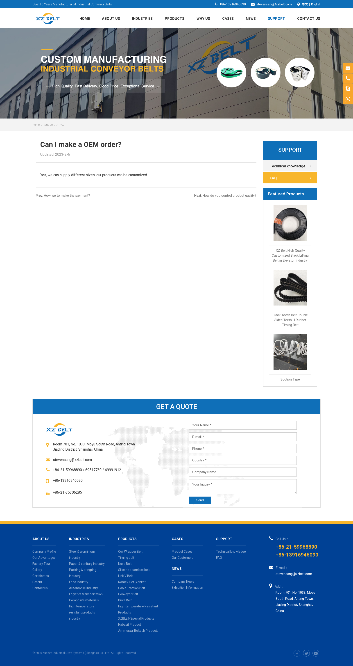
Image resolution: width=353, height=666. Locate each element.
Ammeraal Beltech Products (138, 630)
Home (84, 18)
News (251, 18)
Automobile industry (83, 588)
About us (111, 18)
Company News (183, 581)
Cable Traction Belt (131, 588)
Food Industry (78, 582)
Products (174, 18)
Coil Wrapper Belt (130, 551)
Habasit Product (129, 624)
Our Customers (182, 557)
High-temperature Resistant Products (138, 609)
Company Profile (44, 551)
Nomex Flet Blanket (132, 582)
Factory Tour (41, 564)
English (316, 4)
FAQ (62, 124)
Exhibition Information (187, 587)
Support (276, 18)
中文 (305, 4)
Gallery (37, 570)
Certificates (40, 576)
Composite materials (84, 600)
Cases (228, 18)
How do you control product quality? (225, 196)
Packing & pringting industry (82, 573)
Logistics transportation (86, 594)
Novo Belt (125, 564)
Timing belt (126, 557)
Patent (37, 582)
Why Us (203, 18)
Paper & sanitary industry (87, 564)
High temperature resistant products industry (82, 612)
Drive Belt (125, 600)
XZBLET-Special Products (136, 618)
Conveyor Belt (128, 594)
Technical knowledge (291, 166)
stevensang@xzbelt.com (274, 4)
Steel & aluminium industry (82, 554)
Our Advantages (44, 557)
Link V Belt (125, 576)
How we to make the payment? (63, 196)
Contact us (308, 18)
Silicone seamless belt (134, 570)
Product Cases (182, 551)
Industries (142, 18)
